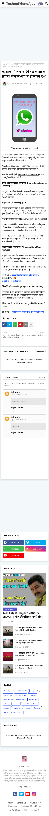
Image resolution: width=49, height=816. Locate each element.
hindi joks (32, 695)
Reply (13, 408)
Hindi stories (20, 699)
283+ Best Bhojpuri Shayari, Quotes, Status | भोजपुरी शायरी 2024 (29, 641)
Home (4, 64)
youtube (15, 555)
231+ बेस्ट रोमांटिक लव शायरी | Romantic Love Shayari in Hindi (29, 666)
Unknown (15, 392)
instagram (37, 549)
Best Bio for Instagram (11, 281)
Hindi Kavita (8, 699)
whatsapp (15, 549)
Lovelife (16, 704)
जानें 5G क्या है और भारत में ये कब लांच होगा (28, 312)
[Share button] (31, 324)
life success (33, 699)
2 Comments (40, 377)
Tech (10, 64)
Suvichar (37, 708)
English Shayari (36, 691)
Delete (20, 408)
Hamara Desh (20, 695)
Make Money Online (30, 704)
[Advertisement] (24, 34)
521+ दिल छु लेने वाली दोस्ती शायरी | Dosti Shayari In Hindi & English (28, 628)
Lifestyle (7, 704)
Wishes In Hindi (16, 712)
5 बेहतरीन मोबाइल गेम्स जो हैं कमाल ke (26, 275)
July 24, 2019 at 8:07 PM (18, 420)
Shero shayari (18, 708)
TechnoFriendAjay (20, 3)
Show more (40, 351)
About (10, 803)
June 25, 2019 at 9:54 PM (19, 395)
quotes (6, 708)
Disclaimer (13, 806)
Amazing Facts (9, 691)
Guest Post (8, 695)
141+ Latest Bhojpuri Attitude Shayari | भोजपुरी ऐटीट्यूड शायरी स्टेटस (23, 614)
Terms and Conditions (31, 806)
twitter (38, 542)
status (28, 708)
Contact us (21, 803)
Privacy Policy (35, 803)
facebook (15, 542)
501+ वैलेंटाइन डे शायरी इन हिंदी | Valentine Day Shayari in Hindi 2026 (29, 654)
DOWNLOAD (22, 691)
